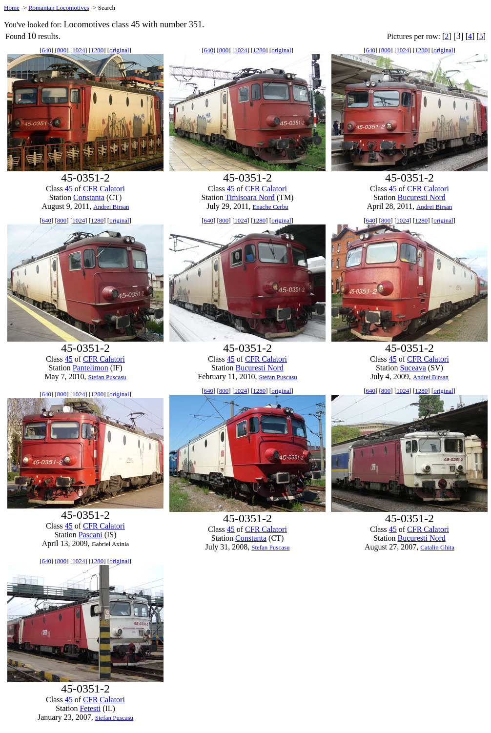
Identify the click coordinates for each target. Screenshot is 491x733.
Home (12, 7)
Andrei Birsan (111, 206)
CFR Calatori (104, 188)
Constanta (88, 197)
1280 (97, 50)
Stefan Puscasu (107, 377)
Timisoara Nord (250, 197)
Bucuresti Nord (422, 197)
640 (46, 50)
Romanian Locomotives (58, 7)
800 (62, 50)
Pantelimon (90, 368)
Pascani (90, 534)
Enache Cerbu (270, 206)
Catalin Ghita (437, 547)
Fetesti (90, 708)
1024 (78, 50)
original (119, 50)
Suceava (413, 368)
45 (69, 188)
